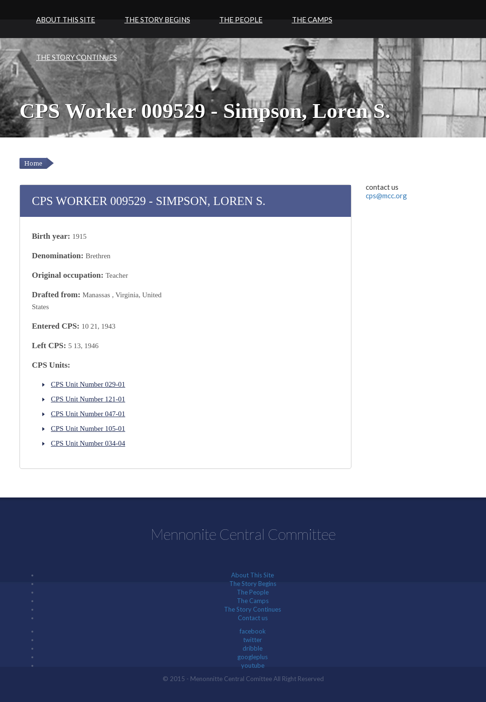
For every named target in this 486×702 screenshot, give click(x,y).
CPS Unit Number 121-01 (88, 399)
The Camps (312, 19)
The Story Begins (157, 19)
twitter (252, 640)
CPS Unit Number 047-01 (88, 414)
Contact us (253, 618)
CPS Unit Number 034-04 (88, 443)
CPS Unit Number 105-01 (88, 428)
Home (33, 163)
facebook (253, 631)
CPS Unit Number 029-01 (88, 384)
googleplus (252, 657)
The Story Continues (76, 57)
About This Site (65, 19)
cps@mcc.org (386, 195)
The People (240, 19)
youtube (252, 665)
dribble (252, 648)
